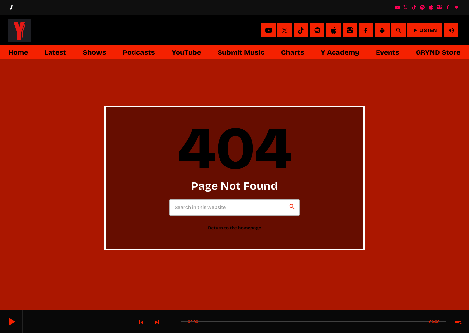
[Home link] (19, 30)
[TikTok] (414, 7)
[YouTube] (397, 7)
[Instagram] (439, 7)
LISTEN (424, 30)
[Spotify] (422, 7)
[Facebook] (447, 7)
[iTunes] (430, 7)
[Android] (456, 7)
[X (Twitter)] (405, 7)
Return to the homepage (234, 228)
